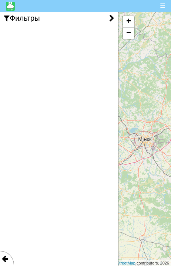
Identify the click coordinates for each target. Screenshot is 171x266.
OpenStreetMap (121, 263)
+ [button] (128, 21)
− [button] (128, 33)
